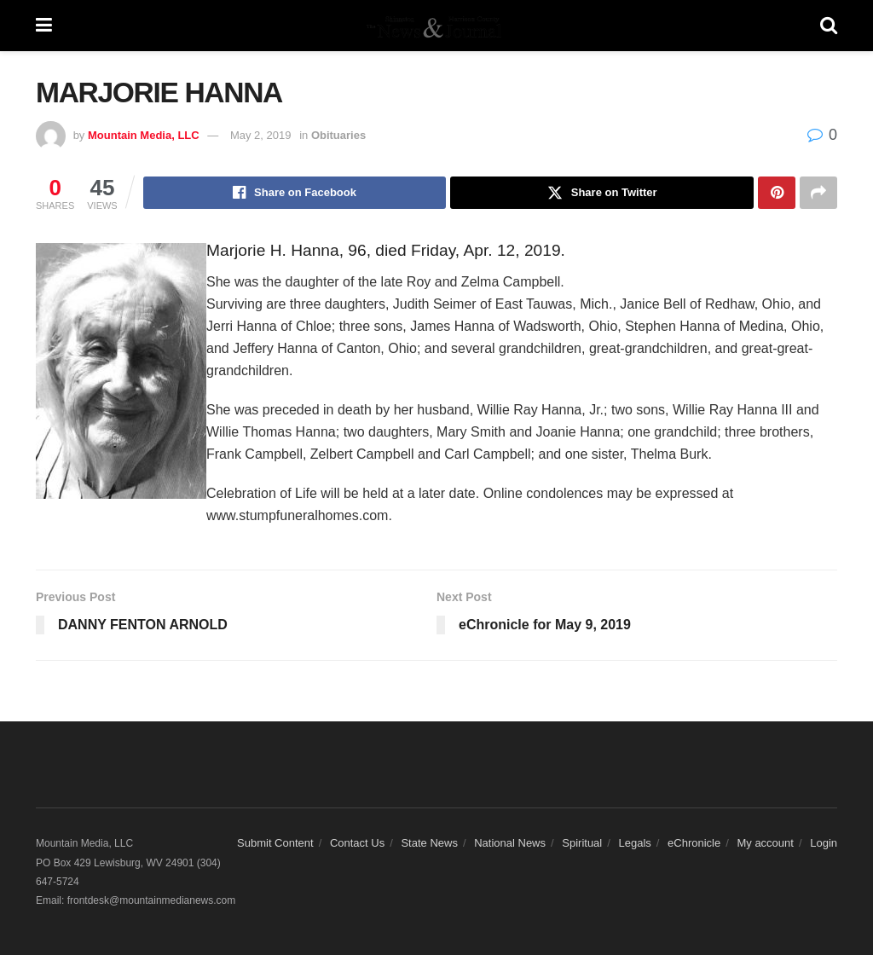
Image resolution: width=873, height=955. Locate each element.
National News (510, 842)
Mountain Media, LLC (143, 135)
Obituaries (338, 135)
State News (429, 842)
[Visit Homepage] (435, 26)
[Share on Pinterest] (776, 193)
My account (765, 842)
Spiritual (582, 842)
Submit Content (275, 842)
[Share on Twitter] (602, 193)
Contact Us (357, 842)
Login (823, 842)
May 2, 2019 (261, 135)
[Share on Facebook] (295, 193)
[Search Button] (828, 25)
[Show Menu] (44, 25)
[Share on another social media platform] (818, 193)
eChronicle (694, 842)
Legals (634, 842)
